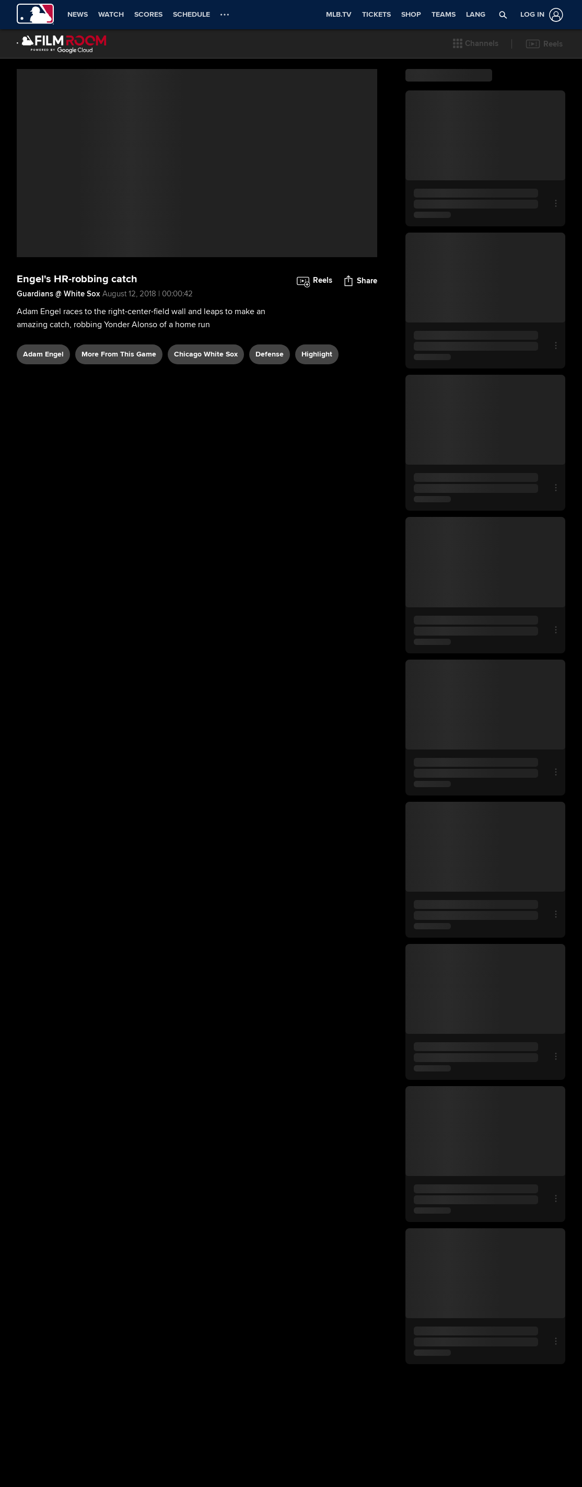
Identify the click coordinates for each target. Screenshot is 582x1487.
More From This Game (119, 368)
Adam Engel (43, 368)
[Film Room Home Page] (61, 44)
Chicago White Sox (206, 368)
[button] (475, 44)
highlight (316, 368)
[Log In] (539, 15)
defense (269, 368)
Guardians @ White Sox (58, 308)
